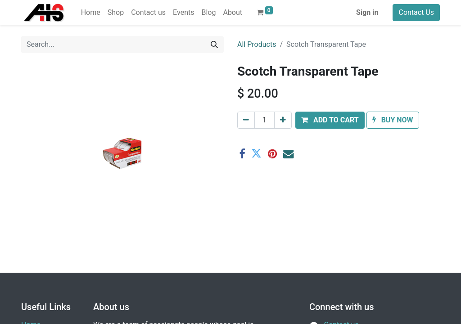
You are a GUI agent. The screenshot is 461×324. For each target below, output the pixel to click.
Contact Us (416, 12)
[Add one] (283, 120)
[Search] (214, 44)
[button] (330, 120)
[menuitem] (90, 13)
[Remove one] (246, 120)
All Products (256, 44)
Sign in (367, 12)
